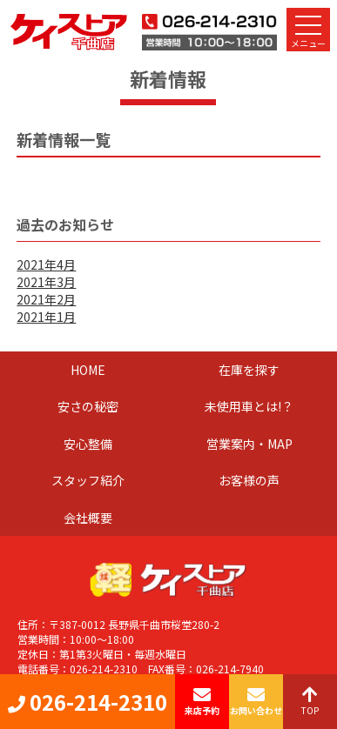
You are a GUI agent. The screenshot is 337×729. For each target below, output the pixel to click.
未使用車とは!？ (249, 406)
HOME (88, 369)
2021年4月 (46, 264)
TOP (310, 701)
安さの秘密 (87, 406)
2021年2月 (46, 299)
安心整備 (88, 443)
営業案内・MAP (249, 443)
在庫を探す (249, 369)
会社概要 (88, 517)
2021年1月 (46, 316)
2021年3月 (46, 282)
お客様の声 (249, 480)
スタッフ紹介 (88, 480)
